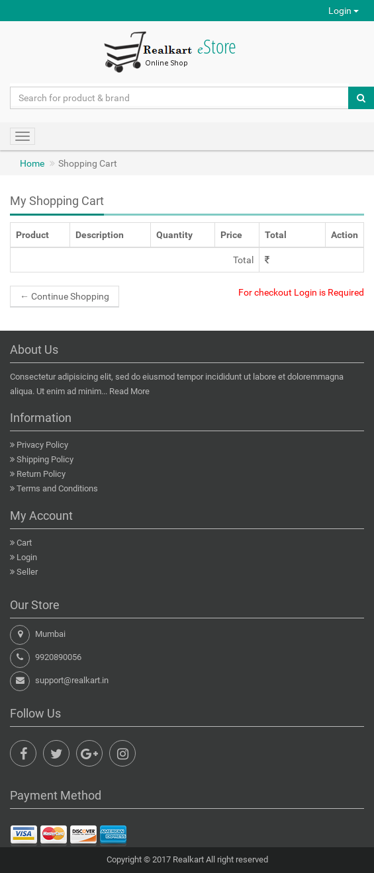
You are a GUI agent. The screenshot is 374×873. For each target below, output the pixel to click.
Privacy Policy (42, 445)
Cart (24, 543)
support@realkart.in (72, 680)
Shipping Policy (45, 459)
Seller (27, 572)
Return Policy (41, 474)
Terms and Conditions (57, 488)
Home (32, 163)
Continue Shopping (64, 296)
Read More (129, 391)
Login (343, 10)
